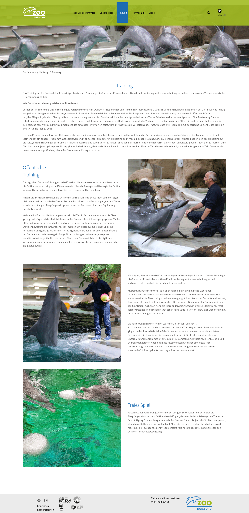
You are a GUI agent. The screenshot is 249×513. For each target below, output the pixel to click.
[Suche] (198, 10)
